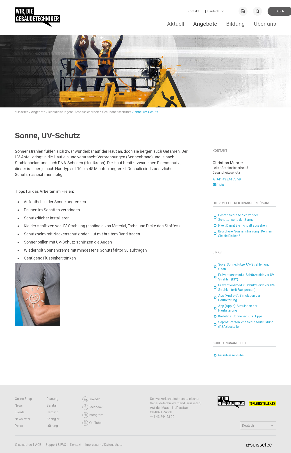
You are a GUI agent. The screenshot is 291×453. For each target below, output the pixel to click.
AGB (38, 444)
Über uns (265, 23)
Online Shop (23, 399)
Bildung (235, 23)
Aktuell (175, 23)
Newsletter (22, 419)
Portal (19, 426)
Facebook (92, 407)
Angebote (205, 23)
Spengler (53, 419)
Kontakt (193, 11)
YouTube (92, 423)
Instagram (92, 415)
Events (20, 412)
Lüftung (52, 426)
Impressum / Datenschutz (104, 444)
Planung (52, 399)
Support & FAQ (56, 444)
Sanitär (52, 405)
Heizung (52, 412)
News (19, 405)
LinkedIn (91, 399)
